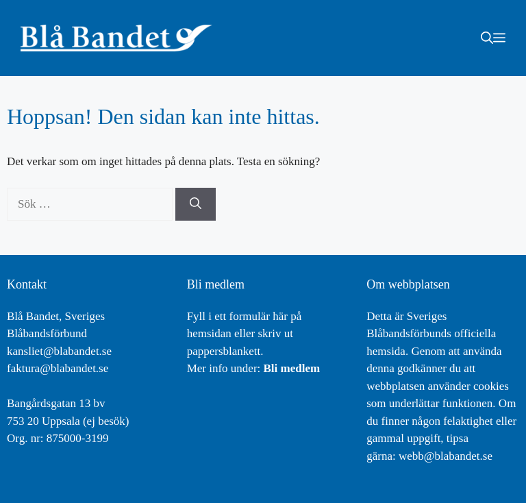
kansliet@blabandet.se (59, 351)
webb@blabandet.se (445, 456)
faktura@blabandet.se (57, 368)
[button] (487, 37)
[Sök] (195, 204)
